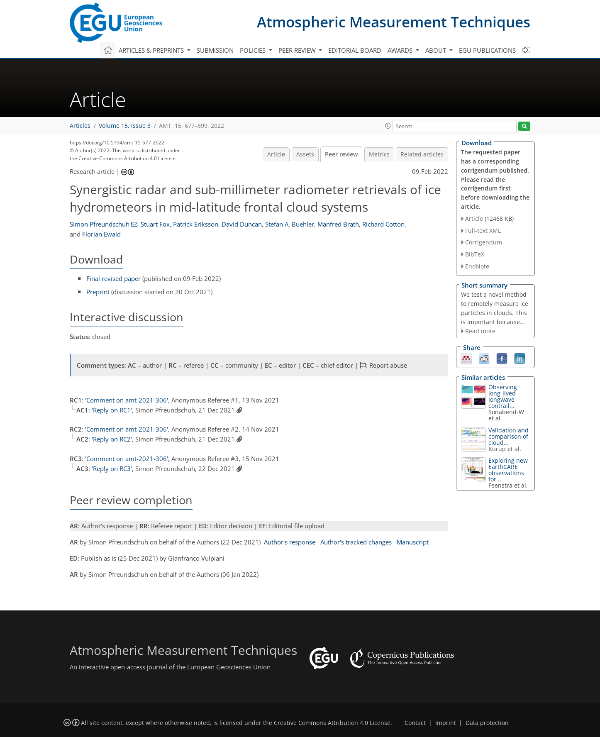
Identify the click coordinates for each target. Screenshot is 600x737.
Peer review (341, 154)
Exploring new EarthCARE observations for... (508, 469)
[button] (388, 125)
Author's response (289, 542)
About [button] (436, 50)
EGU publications (487, 50)
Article (276, 154)
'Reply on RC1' (112, 410)
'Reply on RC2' (112, 439)
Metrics (379, 154)
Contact (415, 723)
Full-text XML (483, 230)
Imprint (445, 723)
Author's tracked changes (356, 542)
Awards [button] (401, 50)
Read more (480, 331)
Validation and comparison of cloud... (508, 436)
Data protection (487, 723)
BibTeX (474, 254)
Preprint (98, 292)
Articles (80, 125)
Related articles (422, 154)
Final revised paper (113, 278)
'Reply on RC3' (112, 468)
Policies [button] (253, 50)
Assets (305, 154)
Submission (215, 50)
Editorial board (354, 50)
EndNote (477, 266)
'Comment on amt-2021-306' (126, 400)
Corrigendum (483, 242)
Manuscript (413, 542)
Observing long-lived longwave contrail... (502, 396)
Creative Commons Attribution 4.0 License (332, 723)
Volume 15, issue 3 (125, 125)
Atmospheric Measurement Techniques (393, 22)
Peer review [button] (297, 50)
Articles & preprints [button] (152, 50)
